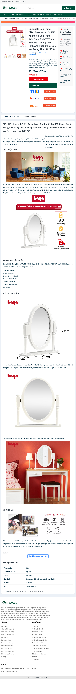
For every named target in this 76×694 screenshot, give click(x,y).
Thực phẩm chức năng (39, 645)
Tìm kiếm (68, 8)
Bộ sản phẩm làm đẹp (39, 654)
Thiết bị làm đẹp (37, 651)
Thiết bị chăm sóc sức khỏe (40, 648)
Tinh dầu (49, 14)
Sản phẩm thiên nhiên (39, 637)
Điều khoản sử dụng (7, 632)
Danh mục (11, 1)
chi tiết (31, 117)
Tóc (55, 14)
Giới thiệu (18, 1)
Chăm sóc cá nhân (38, 643)
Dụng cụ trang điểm (21, 18)
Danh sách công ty (7, 643)
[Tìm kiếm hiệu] (44, 8)
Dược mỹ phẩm (38, 14)
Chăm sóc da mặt (37, 629)
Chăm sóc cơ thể (37, 632)
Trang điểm (12, 18)
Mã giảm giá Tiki (6, 648)
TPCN (60, 14)
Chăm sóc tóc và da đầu (39, 640)
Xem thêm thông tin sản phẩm (38, 556)
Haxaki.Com (38, 677)
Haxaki (45, 677)
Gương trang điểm (33, 18)
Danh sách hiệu (6, 640)
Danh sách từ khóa (7, 645)
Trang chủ (4, 1)
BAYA (33, 53)
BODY (30, 14)
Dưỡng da (22, 14)
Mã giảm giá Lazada (7, 651)
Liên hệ (24, 1)
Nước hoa (35, 657)
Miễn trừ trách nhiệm (7, 634)
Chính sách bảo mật (7, 629)
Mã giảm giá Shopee (7, 654)
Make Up (15, 14)
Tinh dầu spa (36, 659)
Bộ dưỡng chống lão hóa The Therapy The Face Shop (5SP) (26, 591)
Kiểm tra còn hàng (38, 79)
